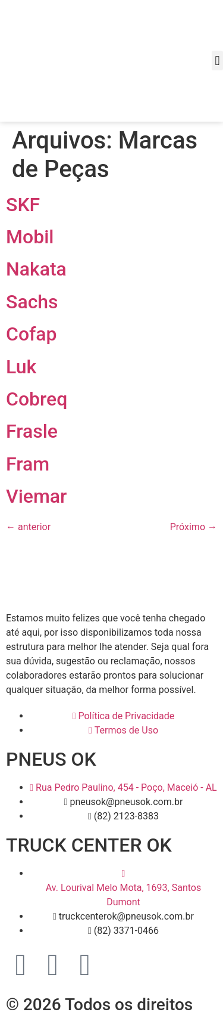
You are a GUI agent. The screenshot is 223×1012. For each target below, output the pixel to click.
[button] (217, 60)
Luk (21, 366)
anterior (28, 527)
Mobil (30, 236)
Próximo (193, 527)
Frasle (32, 431)
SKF (23, 204)
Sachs (32, 301)
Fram (27, 464)
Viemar (36, 496)
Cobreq (36, 399)
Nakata (36, 269)
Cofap (31, 334)
